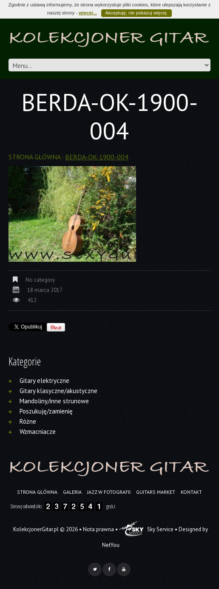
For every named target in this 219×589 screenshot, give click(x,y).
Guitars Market (155, 492)
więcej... (88, 12)
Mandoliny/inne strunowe (54, 401)
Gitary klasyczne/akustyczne (58, 391)
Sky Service (146, 529)
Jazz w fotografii (109, 492)
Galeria (72, 492)
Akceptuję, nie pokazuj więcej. (136, 12)
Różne (28, 421)
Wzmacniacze (38, 432)
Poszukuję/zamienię (46, 411)
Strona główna (35, 157)
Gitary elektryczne (44, 381)
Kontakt (191, 492)
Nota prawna (98, 529)
